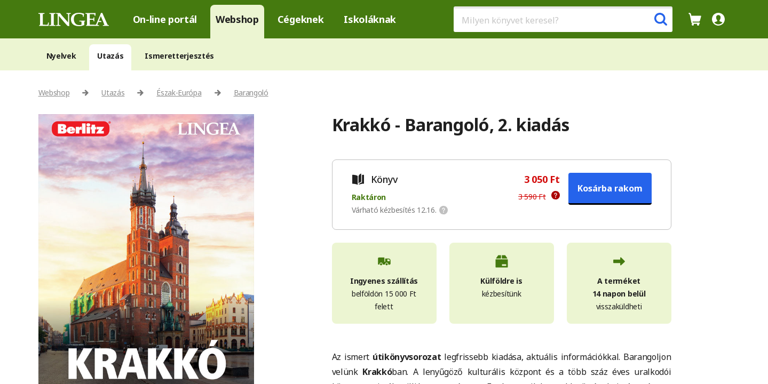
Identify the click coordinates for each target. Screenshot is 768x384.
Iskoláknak (370, 19)
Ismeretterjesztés (179, 56)
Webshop (237, 19)
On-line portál (165, 19)
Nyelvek (61, 56)
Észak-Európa (178, 92)
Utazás (110, 56)
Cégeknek (300, 19)
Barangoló (251, 92)
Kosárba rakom (610, 188)
